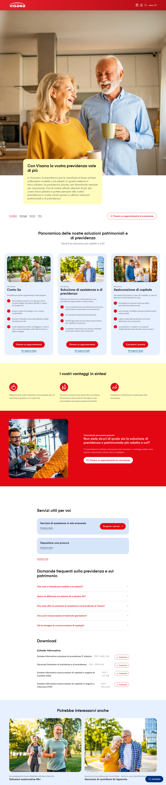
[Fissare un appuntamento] (29, 351)
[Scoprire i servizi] (113, 533)
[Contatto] (154, 779)
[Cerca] (145, 5)
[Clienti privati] (17, 5)
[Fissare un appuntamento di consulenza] (132, 216)
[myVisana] (141, 5)
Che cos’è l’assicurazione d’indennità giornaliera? (83, 622)
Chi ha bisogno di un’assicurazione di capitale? (83, 631)
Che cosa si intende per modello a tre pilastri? (83, 592)
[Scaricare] (122, 663)
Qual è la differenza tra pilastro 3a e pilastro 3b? (83, 602)
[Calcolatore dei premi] (137, 5)
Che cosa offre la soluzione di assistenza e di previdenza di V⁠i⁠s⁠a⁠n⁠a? (83, 612)
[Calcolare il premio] (135, 351)
